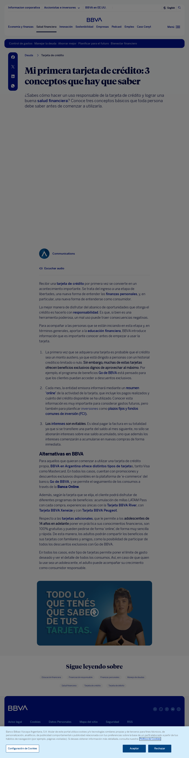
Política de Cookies (150, 739)
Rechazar (159, 748)
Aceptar (134, 748)
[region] (94, 742)
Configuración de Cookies (22, 748)
